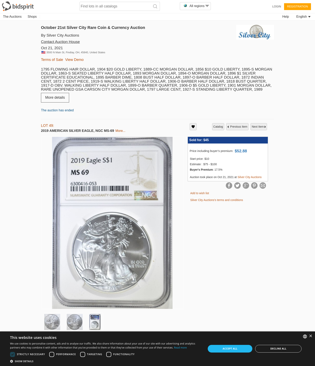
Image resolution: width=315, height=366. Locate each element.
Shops (32, 16)
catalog (218, 126)
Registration (297, 6)
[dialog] (157, 348)
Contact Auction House (60, 42)
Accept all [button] (230, 348)
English (303, 16)
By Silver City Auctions (60, 35)
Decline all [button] (278, 348)
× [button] (310, 336)
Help (285, 16)
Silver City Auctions (249, 177)
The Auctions (12, 16)
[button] (105, 361)
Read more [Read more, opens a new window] (180, 347)
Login (276, 6)
